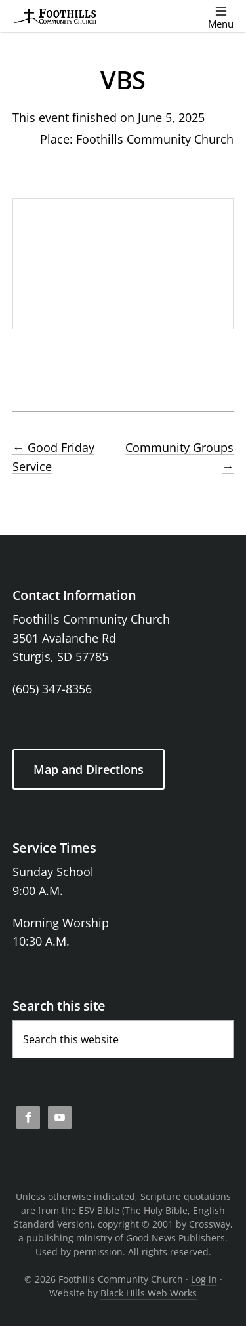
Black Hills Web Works (148, 1293)
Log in (204, 1279)
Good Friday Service (53, 456)
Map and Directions (88, 769)
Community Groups (179, 456)
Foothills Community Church (155, 139)
